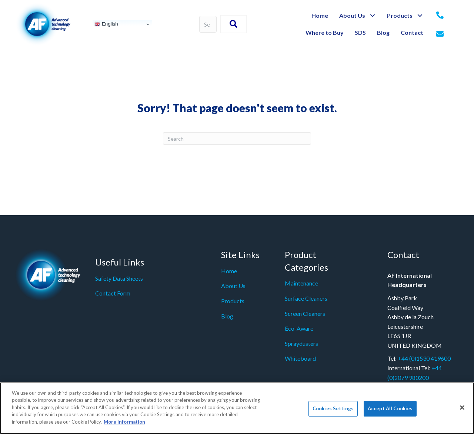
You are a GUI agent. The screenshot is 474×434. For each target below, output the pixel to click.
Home (229, 270)
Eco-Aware (299, 328)
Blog (227, 316)
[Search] (237, 138)
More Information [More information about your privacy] (124, 425)
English (106, 24)
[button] (372, 15)
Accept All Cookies (390, 412)
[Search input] (208, 24)
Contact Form (112, 293)
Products (232, 300)
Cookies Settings (333, 412)
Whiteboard (300, 358)
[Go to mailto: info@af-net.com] (440, 34)
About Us (233, 285)
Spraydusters (301, 343)
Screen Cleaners (305, 313)
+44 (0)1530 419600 (424, 358)
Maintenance (301, 283)
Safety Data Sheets (119, 278)
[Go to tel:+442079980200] (440, 15)
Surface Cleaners (306, 298)
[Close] (462, 411)
